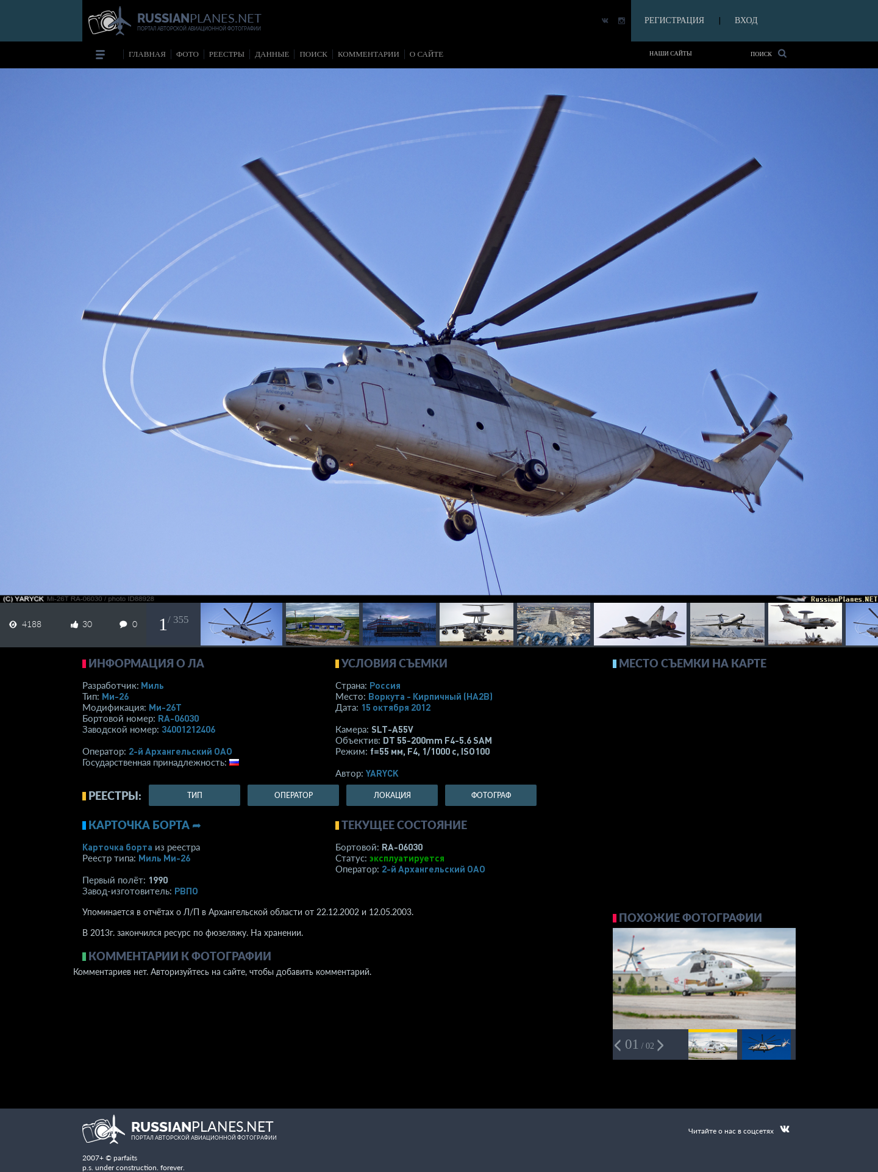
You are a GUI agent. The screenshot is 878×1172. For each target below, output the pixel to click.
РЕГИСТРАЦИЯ (674, 20)
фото (187, 54)
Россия (385, 685)
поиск (313, 54)
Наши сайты (670, 53)
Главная (147, 54)
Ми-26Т (165, 707)
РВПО (186, 890)
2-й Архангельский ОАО (180, 751)
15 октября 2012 (395, 707)
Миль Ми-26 (164, 857)
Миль (152, 685)
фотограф (491, 795)
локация (392, 795)
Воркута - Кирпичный (430, 696)
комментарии (368, 54)
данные (272, 54)
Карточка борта (117, 846)
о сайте (426, 54)
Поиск (769, 53)
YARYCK (382, 773)
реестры (226, 54)
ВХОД (746, 20)
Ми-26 (115, 696)
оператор (293, 795)
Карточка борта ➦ (144, 825)
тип (194, 795)
